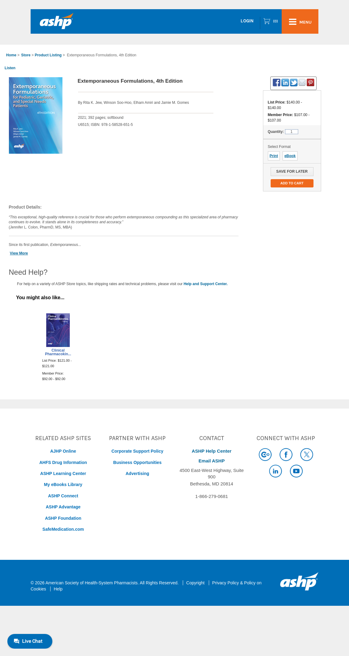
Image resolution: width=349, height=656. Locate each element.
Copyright (195, 582)
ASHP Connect (63, 495)
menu (300, 21)
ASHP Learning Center (63, 473)
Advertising (137, 473)
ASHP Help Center (211, 451)
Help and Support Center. (206, 284)
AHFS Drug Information (63, 462)
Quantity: (276, 132)
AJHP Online (63, 451)
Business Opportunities (137, 462)
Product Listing (48, 55)
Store (26, 55)
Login (247, 21)
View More (19, 253)
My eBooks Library (63, 484)
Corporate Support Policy (137, 451)
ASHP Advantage (63, 506)
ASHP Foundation (63, 518)
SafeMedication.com (63, 529)
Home (11, 55)
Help (58, 588)
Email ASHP (212, 460)
